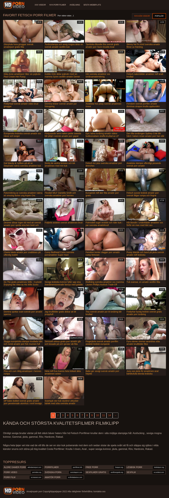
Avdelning (75, 5)
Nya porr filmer (57, 5)
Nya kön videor (142, 16)
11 (103, 415)
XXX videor (40, 5)
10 (97, 415)
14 (109, 415)
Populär (159, 16)
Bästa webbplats (92, 5)
